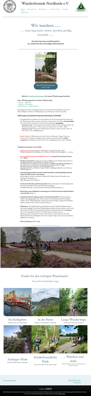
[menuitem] (22, 9)
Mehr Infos (61, 394)
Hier (29, 44)
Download (69, 210)
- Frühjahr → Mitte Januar (25, 104)
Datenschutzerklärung (10, 380)
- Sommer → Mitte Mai (24, 102)
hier (69, 152)
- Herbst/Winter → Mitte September (28, 106)
